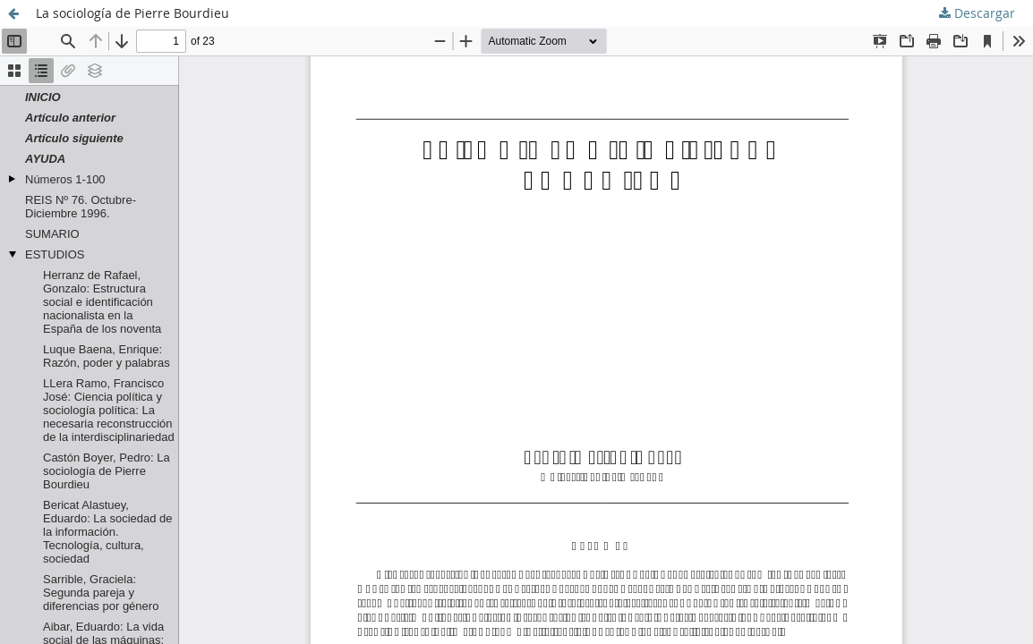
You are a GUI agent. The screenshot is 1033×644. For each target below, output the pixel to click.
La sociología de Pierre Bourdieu (132, 12)
